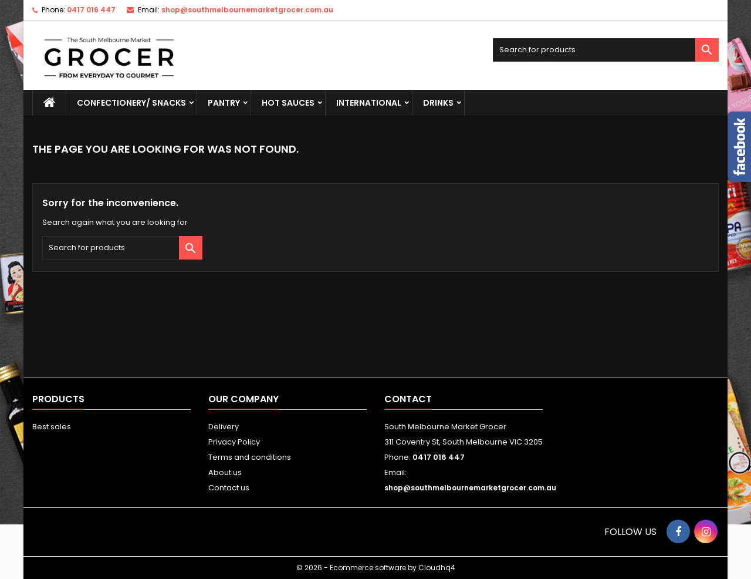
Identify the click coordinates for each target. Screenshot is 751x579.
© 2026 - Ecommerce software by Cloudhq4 (375, 568)
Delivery (223, 426)
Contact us (228, 487)
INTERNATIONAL (368, 103)
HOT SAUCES (288, 103)
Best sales (51, 426)
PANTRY (224, 103)
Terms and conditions (249, 457)
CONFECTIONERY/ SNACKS (131, 103)
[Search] (606, 50)
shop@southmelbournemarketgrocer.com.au (247, 10)
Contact (408, 399)
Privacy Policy (234, 441)
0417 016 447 (91, 10)
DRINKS (438, 103)
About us (225, 472)
